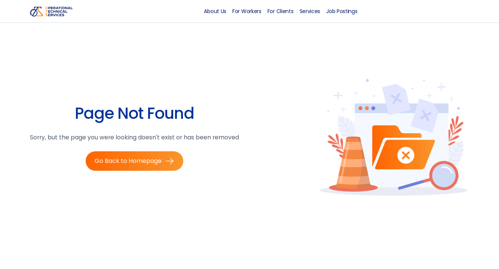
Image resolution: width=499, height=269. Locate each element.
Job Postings (341, 11)
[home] (53, 11)
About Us (215, 11)
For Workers (246, 11)
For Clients (280, 11)
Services (310, 11)
